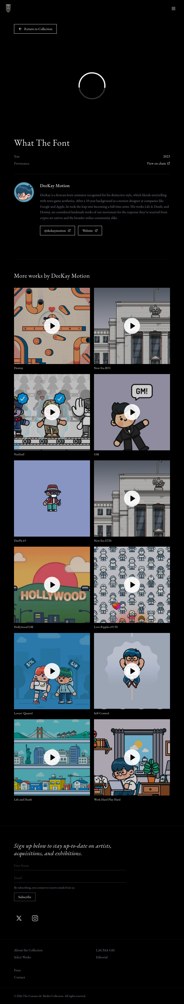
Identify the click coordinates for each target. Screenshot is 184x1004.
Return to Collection (35, 29)
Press (17, 970)
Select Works (22, 957)
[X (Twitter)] (19, 918)
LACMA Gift (105, 950)
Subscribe (24, 897)
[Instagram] (35, 918)
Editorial (102, 957)
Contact (19, 977)
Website (90, 230)
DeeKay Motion (55, 185)
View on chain (158, 163)
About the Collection (28, 950)
